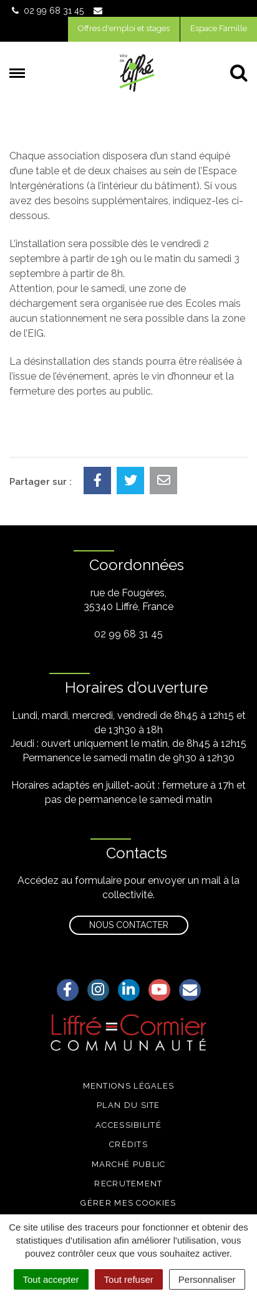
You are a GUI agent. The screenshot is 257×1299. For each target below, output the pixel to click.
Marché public (129, 1164)
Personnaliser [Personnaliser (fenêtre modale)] (207, 1279)
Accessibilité (128, 1125)
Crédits (128, 1144)
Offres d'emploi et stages (124, 28)
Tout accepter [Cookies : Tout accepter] (51, 1279)
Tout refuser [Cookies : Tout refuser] (128, 1279)
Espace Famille (218, 28)
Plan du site (128, 1105)
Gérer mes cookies (128, 1203)
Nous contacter (128, 925)
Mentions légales (129, 1085)
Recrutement (128, 1183)
